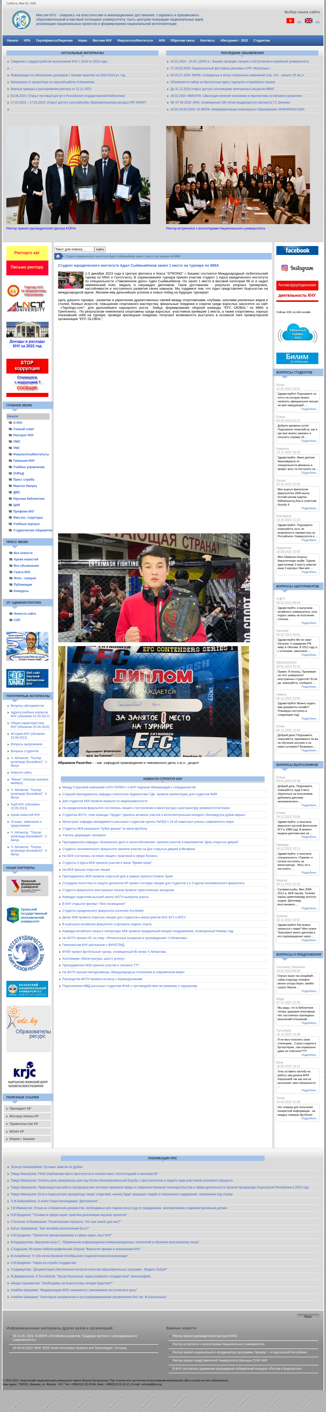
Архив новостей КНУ (25, 815)
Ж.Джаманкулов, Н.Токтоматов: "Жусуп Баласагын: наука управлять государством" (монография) (81, 1276)
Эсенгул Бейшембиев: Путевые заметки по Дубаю (47, 1167)
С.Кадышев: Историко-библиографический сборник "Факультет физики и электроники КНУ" (76, 1249)
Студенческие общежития (29, 530)
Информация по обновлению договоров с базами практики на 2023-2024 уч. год (68, 75)
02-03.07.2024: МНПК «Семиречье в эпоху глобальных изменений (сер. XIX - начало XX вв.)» (237, 75)
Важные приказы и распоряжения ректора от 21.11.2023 (51, 89)
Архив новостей (23, 559)
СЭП (14, 620)
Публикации (20, 584)
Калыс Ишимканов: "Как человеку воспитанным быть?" (50, 1228)
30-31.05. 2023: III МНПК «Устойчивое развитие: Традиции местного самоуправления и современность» (75, 1338)
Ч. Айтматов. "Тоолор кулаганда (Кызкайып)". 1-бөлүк (29, 761)
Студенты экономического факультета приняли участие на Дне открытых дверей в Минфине (128, 849)
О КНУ (15, 423)
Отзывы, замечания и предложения (26, 823)
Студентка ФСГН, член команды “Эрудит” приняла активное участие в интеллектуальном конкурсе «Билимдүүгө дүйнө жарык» (153, 815)
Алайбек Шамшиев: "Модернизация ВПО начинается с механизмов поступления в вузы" (74, 1290)
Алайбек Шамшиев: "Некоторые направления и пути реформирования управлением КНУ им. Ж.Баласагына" (89, 1297)
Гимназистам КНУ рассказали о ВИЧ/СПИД (93, 945)
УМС (14, 448)
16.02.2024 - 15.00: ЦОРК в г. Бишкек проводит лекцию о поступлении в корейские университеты (239, 61)
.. (11, 68)
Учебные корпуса (24, 524)
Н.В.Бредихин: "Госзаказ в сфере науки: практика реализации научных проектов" (69, 1215)
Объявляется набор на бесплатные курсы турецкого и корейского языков (222, 82)
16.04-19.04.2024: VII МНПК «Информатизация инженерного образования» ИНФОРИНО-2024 (237, 109)
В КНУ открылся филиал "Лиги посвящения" (94, 904)
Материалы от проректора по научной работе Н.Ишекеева (52, 82)
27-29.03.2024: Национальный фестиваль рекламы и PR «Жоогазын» (220, 68)
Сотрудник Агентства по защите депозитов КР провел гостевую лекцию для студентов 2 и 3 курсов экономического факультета (153, 883)
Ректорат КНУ (21, 435)
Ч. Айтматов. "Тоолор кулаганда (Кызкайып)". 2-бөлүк (29, 836)
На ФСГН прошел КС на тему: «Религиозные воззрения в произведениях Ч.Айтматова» (124, 938)
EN (318, 22)
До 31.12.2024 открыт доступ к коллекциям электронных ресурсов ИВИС (222, 89)
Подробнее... (310, 408)
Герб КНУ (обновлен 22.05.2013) (25, 806)
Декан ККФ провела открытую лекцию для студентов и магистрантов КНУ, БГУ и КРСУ (124, 917)
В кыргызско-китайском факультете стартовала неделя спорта (107, 924)
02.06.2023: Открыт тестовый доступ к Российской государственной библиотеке (68, 96)
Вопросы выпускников (26, 744)
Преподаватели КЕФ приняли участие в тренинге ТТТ (100, 965)
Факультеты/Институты (28, 454)
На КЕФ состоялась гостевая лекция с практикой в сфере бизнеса (109, 856)
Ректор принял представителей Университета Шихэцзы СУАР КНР (219, 1360)
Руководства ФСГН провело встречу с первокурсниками (102, 979)
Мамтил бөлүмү (22, 486)
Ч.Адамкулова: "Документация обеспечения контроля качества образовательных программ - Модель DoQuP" (89, 1269)
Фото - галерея (22, 578)
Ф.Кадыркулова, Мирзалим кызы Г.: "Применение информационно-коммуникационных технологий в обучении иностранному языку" (105, 1242)
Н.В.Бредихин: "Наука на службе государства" (44, 1263)
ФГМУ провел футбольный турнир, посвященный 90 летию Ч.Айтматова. (114, 952)
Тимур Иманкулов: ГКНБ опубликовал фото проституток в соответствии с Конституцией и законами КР (84, 1174)
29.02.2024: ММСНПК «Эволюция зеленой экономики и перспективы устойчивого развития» (236, 96)
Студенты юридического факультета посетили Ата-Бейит (103, 911)
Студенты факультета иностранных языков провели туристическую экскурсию (118, 890)
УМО (14, 441)
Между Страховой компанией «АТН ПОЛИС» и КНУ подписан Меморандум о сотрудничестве (129, 787)
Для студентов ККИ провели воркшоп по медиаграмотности (104, 801)
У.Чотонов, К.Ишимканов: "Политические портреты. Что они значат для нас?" (66, 1222)
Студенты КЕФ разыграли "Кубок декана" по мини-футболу (104, 828)
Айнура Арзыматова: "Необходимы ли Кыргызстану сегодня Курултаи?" (62, 1283)
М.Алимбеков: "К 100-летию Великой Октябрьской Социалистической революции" (69, 1256)
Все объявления (24, 566)
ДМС (14, 492)
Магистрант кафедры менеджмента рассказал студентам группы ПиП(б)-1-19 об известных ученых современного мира (148, 822)
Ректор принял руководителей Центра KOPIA (204, 1336)
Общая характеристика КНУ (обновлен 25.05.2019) (30, 725)
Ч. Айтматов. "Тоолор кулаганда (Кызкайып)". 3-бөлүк (29, 850)
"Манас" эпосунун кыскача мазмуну (29, 781)
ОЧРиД (16, 473)
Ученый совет (21, 429)
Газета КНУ (19, 572)
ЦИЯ (14, 505)
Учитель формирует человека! (84, 835)
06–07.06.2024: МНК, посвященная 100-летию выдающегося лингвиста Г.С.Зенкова (230, 102)
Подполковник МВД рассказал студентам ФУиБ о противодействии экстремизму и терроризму (129, 986)
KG (299, 22)
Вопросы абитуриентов (27, 706)
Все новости (21, 553)
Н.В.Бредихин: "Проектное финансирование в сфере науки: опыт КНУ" (61, 1235)
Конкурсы (19, 591)
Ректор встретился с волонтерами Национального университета (218, 1344)
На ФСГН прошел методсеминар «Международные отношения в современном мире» (123, 972)
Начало (12, 416)
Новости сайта (22, 613)
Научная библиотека (26, 498)
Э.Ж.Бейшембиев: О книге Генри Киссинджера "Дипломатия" (54, 1201)
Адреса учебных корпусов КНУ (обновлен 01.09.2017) (30, 714)
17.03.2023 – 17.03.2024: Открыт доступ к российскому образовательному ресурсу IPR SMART (78, 102)
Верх (308, 1316)
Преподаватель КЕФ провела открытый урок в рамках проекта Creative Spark (117, 876)
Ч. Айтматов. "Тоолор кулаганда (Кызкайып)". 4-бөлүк (29, 793)
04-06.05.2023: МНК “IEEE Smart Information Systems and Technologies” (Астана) (70, 1348)
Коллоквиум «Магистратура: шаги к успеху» (93, 958)
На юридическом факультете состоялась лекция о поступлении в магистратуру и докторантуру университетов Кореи (146, 808)
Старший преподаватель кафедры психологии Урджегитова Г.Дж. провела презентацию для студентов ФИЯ (139, 794)
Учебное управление (26, 467)
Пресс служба (21, 479)
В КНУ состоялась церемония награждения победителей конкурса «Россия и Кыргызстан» (237, 1368)
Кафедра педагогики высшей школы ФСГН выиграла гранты (105, 897)
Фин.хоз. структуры (25, 517)
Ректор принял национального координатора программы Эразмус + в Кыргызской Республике (239, 1352)
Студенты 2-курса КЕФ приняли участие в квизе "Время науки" (107, 863)
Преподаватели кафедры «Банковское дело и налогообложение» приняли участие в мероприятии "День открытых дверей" (150, 842)
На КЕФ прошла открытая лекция (86, 869)
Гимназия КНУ (21, 461)
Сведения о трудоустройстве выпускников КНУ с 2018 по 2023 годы (59, 61)
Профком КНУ (21, 511)
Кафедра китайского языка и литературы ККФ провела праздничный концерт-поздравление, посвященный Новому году (148, 931)
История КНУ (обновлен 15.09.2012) (28, 735)
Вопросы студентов (24, 751)
